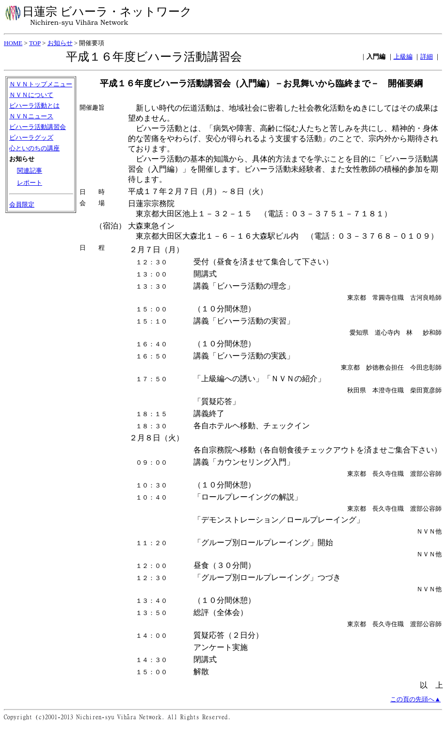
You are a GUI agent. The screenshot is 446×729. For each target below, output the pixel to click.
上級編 (403, 56)
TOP (35, 43)
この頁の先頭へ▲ (415, 704)
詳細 (426, 56)
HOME (13, 43)
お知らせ (60, 43)
